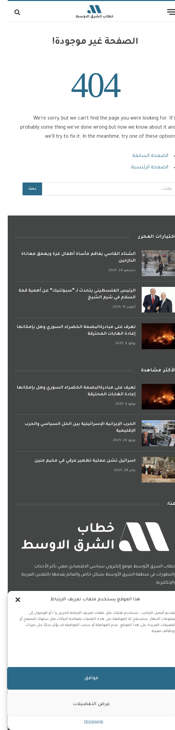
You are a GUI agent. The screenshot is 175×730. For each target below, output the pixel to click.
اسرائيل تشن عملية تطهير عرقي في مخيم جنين (77, 461)
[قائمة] (164, 12)
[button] (10, 599)
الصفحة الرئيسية (142, 167)
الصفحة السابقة (143, 156)
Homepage (86, 722)
